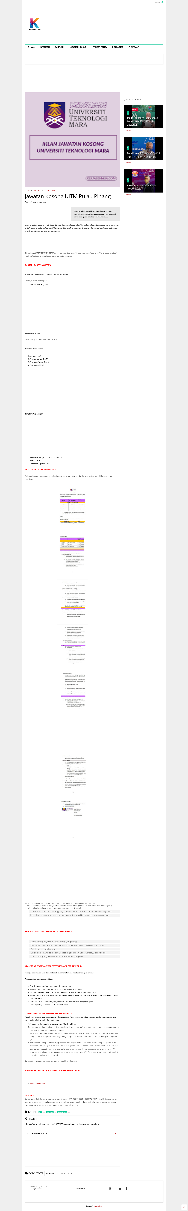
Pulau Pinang (50, 190)
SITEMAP (133, 47)
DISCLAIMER (117, 47)
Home (31, 47)
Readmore (128, 130)
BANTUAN (60, 47)
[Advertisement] (137, 24)
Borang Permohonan (37, 1084)
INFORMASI (45, 47)
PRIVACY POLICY (100, 47)
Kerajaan (37, 190)
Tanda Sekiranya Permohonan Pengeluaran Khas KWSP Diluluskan (142, 121)
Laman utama (80, 1188)
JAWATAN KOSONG (79, 47)
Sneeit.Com (98, 1206)
